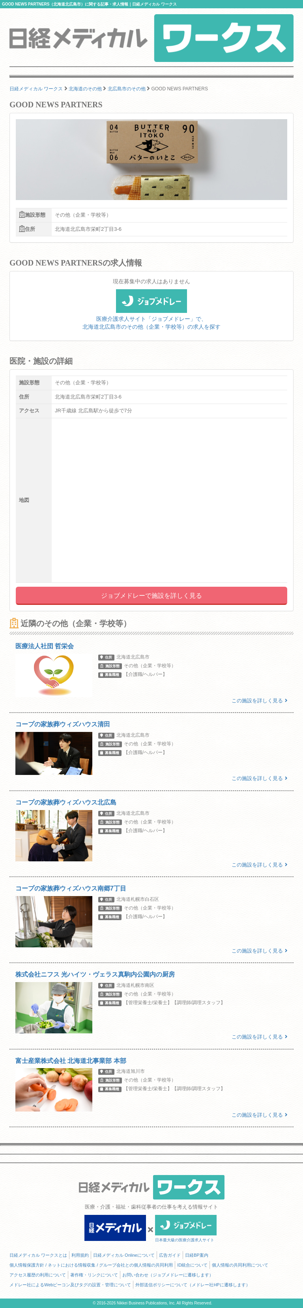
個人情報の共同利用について (240, 1265)
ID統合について (192, 1265)
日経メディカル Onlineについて (124, 1255)
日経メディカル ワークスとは (38, 1255)
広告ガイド (170, 1255)
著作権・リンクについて (94, 1274)
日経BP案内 (196, 1255)
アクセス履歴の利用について (37, 1274)
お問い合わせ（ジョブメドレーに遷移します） (167, 1274)
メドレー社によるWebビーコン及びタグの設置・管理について (70, 1284)
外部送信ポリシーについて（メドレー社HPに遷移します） (192, 1284)
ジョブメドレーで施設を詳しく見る (151, 595)
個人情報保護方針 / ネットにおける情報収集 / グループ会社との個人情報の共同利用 (91, 1265)
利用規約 (80, 1255)
